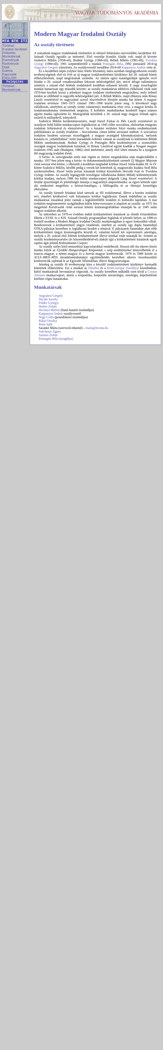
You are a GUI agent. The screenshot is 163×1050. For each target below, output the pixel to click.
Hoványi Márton (49, 310)
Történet (8, 45)
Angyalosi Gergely (46, 67)
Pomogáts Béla (113, 63)
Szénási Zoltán (48, 335)
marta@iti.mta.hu (97, 328)
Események (10, 60)
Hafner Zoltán (48, 306)
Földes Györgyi (49, 302)
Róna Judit (45, 324)
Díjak (6, 67)
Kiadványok (10, 63)
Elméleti (93, 268)
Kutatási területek (14, 49)
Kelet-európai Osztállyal (123, 268)
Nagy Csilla (46, 317)
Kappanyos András (133, 67)
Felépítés (9, 53)
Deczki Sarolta (48, 299)
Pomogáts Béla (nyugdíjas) (56, 338)
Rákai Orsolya (48, 320)
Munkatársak (11, 56)
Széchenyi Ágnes (50, 331)
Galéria (7, 70)
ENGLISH (9, 78)
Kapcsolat (9, 74)
